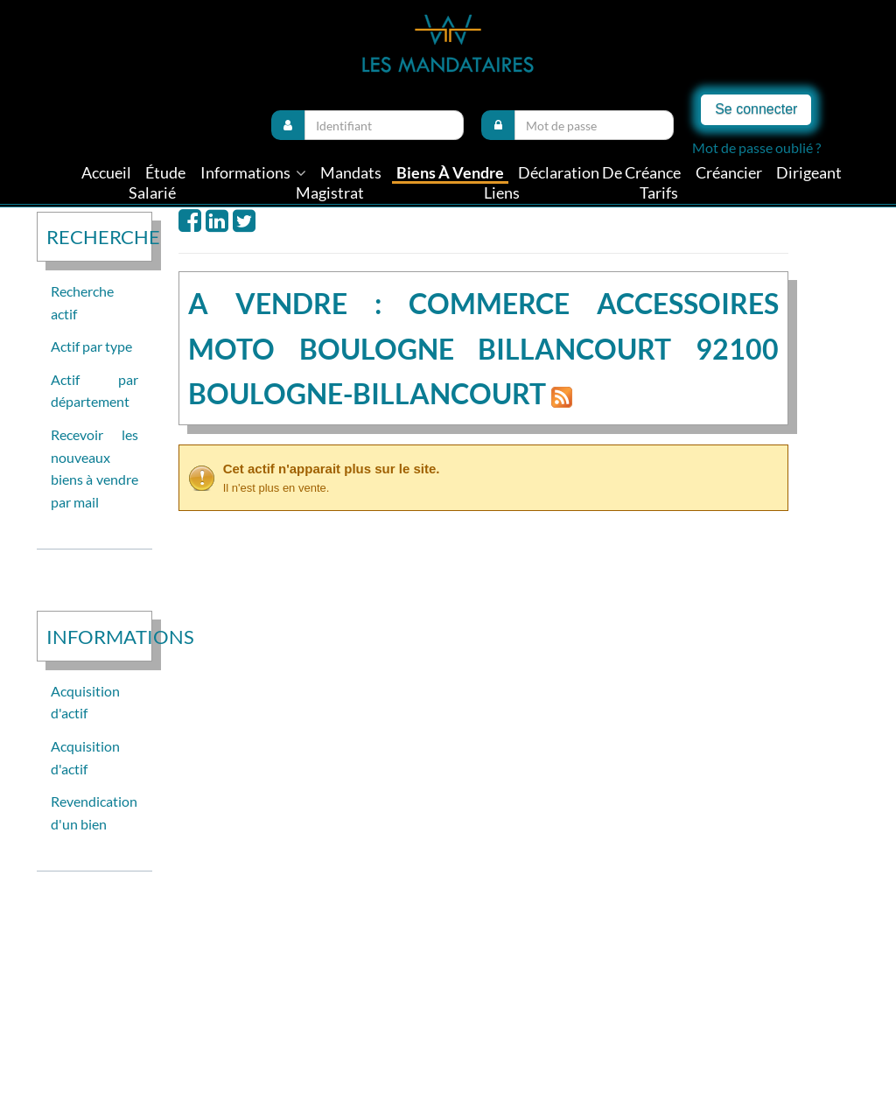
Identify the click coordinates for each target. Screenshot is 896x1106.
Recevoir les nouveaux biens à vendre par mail (94, 468)
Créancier (729, 173)
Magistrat (330, 193)
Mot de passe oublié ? (756, 147)
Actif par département (94, 390)
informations (253, 173)
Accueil (106, 173)
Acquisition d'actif (85, 702)
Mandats (351, 173)
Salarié (152, 193)
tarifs (659, 193)
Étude (165, 173)
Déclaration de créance (599, 173)
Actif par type (91, 346)
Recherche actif (82, 302)
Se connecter (756, 109)
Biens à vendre (450, 173)
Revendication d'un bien (94, 812)
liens (502, 193)
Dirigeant (809, 173)
